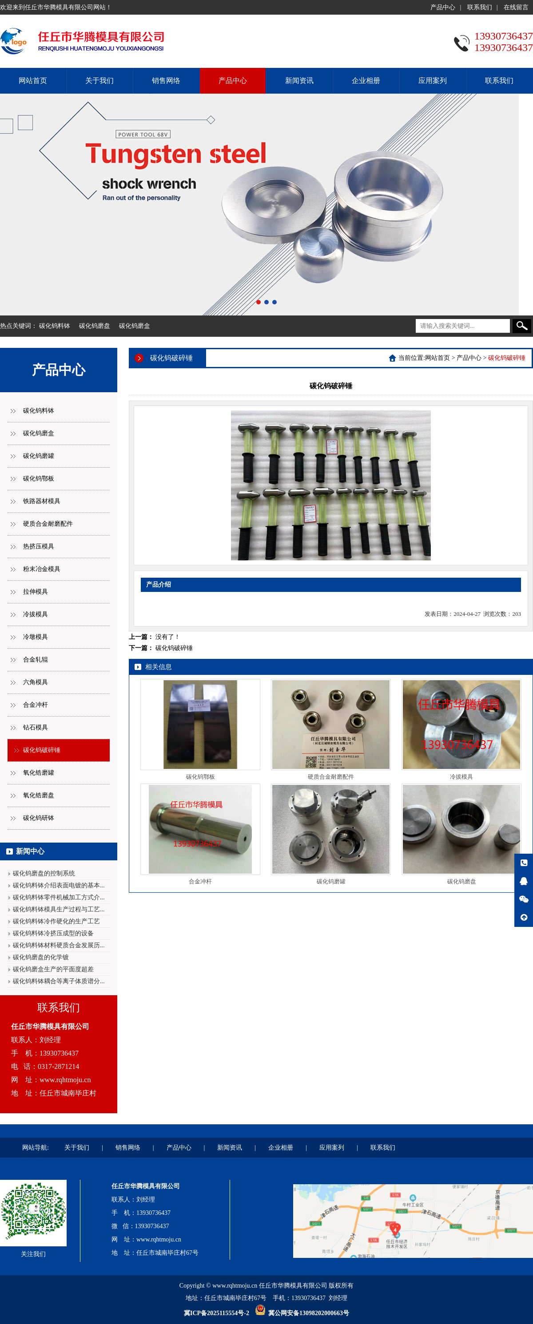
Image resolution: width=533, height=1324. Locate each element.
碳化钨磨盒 (134, 326)
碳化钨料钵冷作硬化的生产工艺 (56, 921)
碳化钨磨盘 (94, 326)
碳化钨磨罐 (38, 456)
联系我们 (479, 7)
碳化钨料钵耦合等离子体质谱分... (59, 981)
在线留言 (516, 7)
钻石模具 (35, 727)
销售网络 (166, 80)
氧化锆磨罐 (38, 772)
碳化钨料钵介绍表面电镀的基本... (59, 885)
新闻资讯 (299, 80)
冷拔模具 (35, 614)
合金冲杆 (35, 704)
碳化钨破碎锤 (41, 750)
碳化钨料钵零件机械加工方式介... (59, 897)
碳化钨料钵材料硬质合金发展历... (59, 945)
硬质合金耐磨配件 (48, 523)
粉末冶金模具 (41, 569)
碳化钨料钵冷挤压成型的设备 (53, 933)
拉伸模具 (35, 591)
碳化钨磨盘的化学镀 (41, 957)
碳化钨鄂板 (38, 478)
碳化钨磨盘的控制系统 (44, 873)
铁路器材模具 (41, 501)
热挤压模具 (38, 546)
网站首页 (33, 80)
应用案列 (432, 80)
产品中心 (442, 7)
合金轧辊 (35, 659)
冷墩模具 (35, 637)
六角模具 (35, 682)
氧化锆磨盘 (38, 795)
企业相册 (366, 80)
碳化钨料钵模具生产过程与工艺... (59, 909)
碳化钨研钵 (38, 818)
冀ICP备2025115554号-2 (216, 1313)
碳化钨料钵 (54, 326)
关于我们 (99, 80)
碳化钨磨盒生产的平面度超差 (53, 969)
